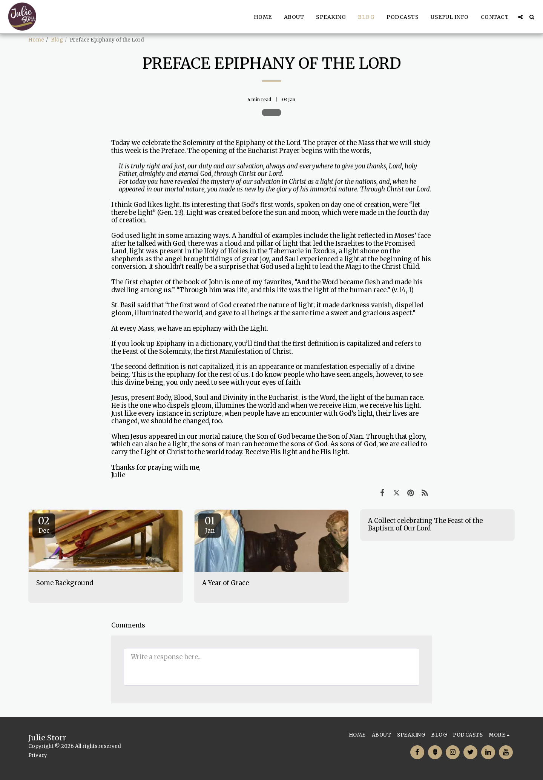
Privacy (37, 755)
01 (209, 524)
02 (43, 524)
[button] (520, 17)
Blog (57, 40)
